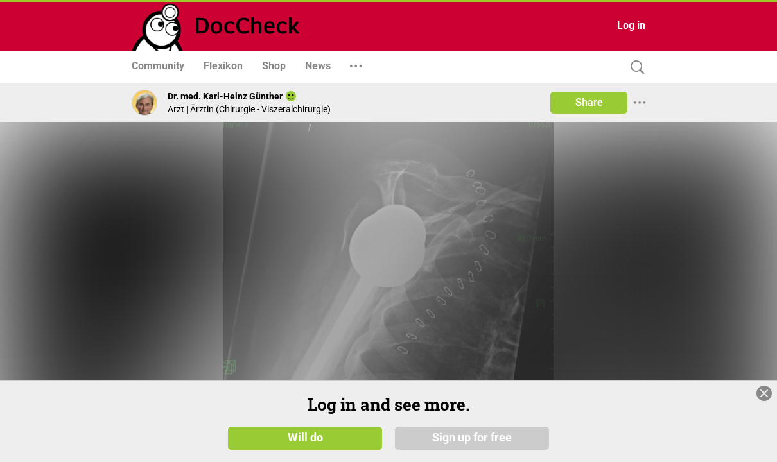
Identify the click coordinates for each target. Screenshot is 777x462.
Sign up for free (472, 442)
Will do (305, 442)
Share (589, 102)
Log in (631, 25)
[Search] (634, 67)
